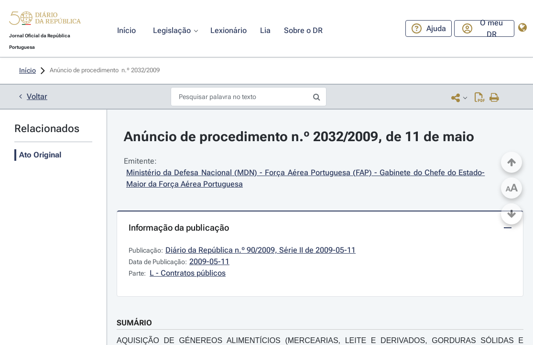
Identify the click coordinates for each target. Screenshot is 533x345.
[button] (45, 19)
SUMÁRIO (134, 322)
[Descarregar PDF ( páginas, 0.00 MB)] (480, 97)
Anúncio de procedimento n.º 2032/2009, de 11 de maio (299, 137)
